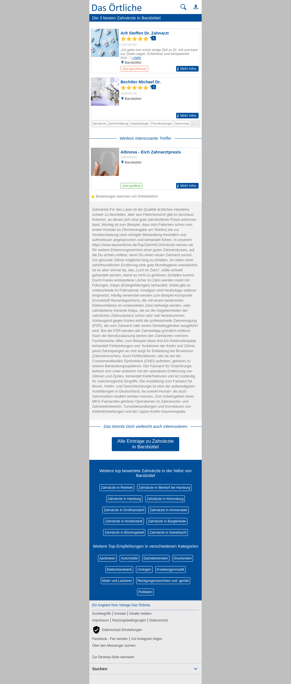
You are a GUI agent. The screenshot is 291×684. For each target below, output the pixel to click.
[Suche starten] (183, 7)
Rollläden (145, 592)
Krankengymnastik (171, 569)
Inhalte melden (140, 614)
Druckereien (183, 558)
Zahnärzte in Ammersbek (168, 510)
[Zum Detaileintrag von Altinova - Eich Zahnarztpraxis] (145, 169)
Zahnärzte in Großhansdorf (124, 510)
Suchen (99, 668)
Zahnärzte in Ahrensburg (165, 499)
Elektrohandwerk (119, 569)
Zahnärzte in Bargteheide (167, 521)
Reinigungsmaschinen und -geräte (163, 581)
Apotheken (107, 558)
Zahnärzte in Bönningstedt (124, 532)
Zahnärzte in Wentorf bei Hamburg (164, 488)
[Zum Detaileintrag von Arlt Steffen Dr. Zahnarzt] (145, 51)
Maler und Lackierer (117, 581)
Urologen (144, 569)
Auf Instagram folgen (146, 639)
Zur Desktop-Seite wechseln (113, 657)
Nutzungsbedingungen (129, 620)
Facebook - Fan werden (110, 639)
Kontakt (120, 614)
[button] (193, 7)
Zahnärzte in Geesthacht (167, 532)
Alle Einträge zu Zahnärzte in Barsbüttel (145, 444)
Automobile (129, 558)
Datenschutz (158, 620)
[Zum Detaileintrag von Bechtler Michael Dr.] (145, 99)
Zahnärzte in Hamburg (124, 499)
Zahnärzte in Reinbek (117, 488)
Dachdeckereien (156, 558)
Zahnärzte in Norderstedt (123, 521)
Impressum (100, 620)
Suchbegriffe (101, 614)
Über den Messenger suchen (113, 646)
